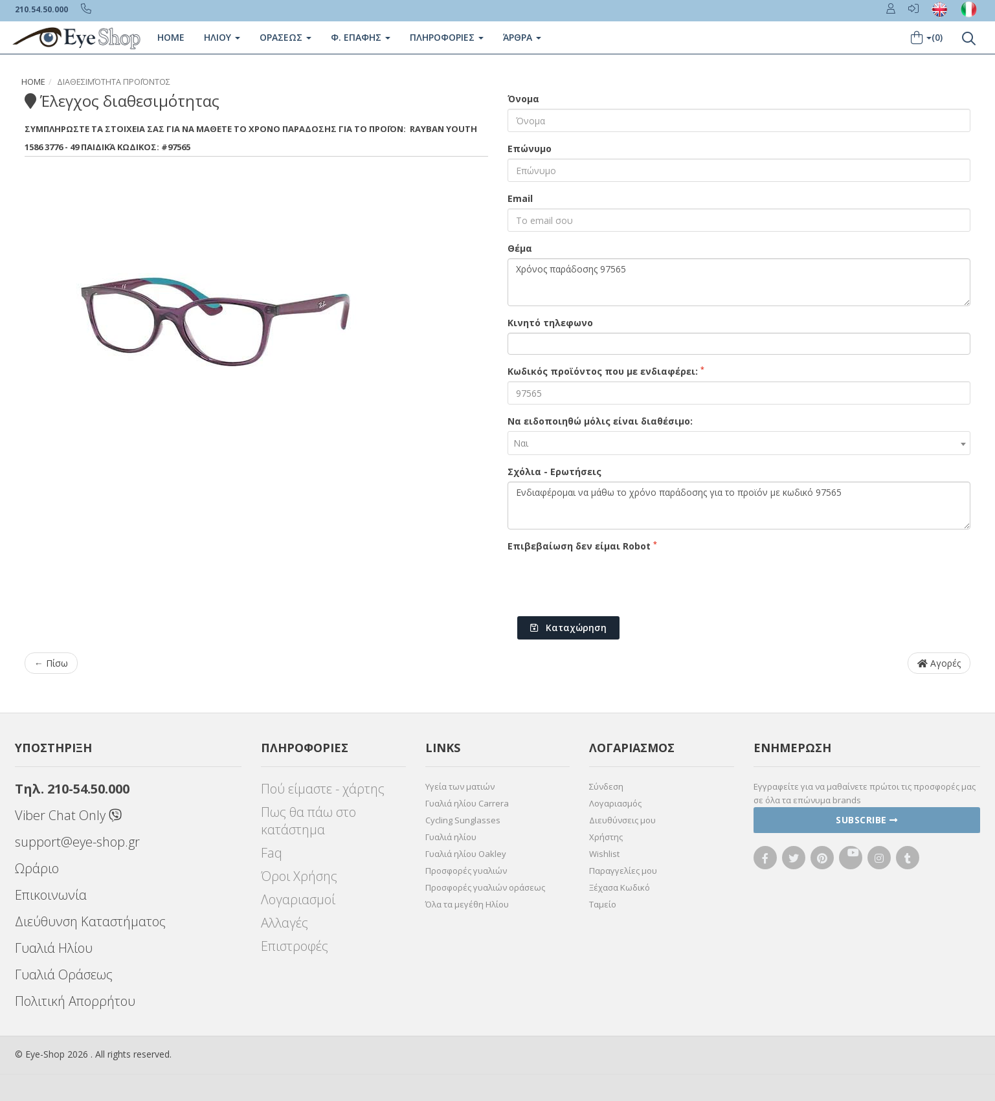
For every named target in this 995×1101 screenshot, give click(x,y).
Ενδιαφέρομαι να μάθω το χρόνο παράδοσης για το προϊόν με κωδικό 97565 (739, 505)
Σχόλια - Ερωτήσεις (554, 471)
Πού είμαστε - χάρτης (323, 788)
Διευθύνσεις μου (622, 820)
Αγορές (939, 663)
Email (520, 198)
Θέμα (520, 248)
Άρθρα (522, 37)
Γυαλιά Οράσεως (64, 974)
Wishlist (604, 854)
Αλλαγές (284, 922)
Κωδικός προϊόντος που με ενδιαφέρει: (606, 370)
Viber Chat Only (68, 815)
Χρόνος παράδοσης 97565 (739, 282)
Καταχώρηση (568, 627)
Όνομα (523, 99)
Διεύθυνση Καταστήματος (90, 921)
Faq (271, 853)
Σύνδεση (606, 786)
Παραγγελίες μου (623, 870)
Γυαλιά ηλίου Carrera (467, 803)
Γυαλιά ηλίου (450, 837)
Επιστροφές (294, 946)
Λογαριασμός (615, 803)
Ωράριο (37, 868)
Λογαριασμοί (298, 899)
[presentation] (606, 581)
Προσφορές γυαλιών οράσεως (485, 887)
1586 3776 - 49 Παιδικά (70, 147)
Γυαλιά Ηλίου (54, 948)
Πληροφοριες (447, 37)
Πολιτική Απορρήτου (75, 1001)
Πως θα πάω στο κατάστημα (308, 820)
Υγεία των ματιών (460, 786)
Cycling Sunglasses (462, 820)
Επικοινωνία (51, 895)
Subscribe (867, 820)
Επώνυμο (530, 148)
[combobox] (739, 443)
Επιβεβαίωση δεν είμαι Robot (582, 545)
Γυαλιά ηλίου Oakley (465, 854)
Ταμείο (602, 904)
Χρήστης (606, 837)
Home (170, 37)
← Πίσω (51, 663)
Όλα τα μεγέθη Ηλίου (467, 904)
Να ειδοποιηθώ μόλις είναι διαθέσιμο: (600, 421)
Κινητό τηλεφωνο (550, 323)
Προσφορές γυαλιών (466, 870)
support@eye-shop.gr (77, 842)
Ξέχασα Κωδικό (619, 887)
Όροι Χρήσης (299, 876)
